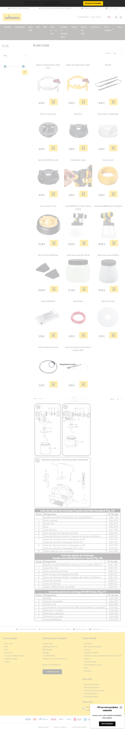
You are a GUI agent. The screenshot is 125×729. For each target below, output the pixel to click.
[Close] (121, 707)
